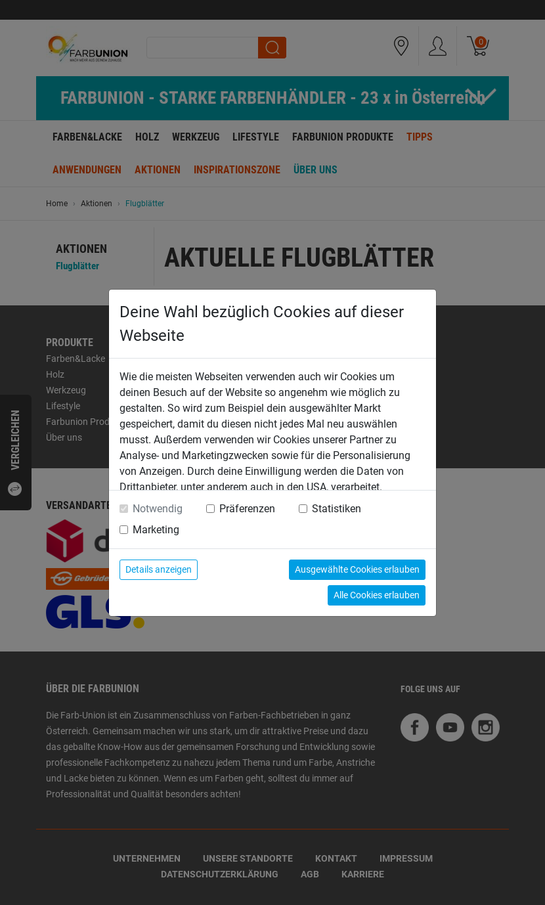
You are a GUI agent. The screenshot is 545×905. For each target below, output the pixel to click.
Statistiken (336, 508)
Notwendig (158, 508)
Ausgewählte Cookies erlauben (357, 569)
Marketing (156, 529)
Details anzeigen (158, 569)
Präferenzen (247, 508)
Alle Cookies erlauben (377, 595)
